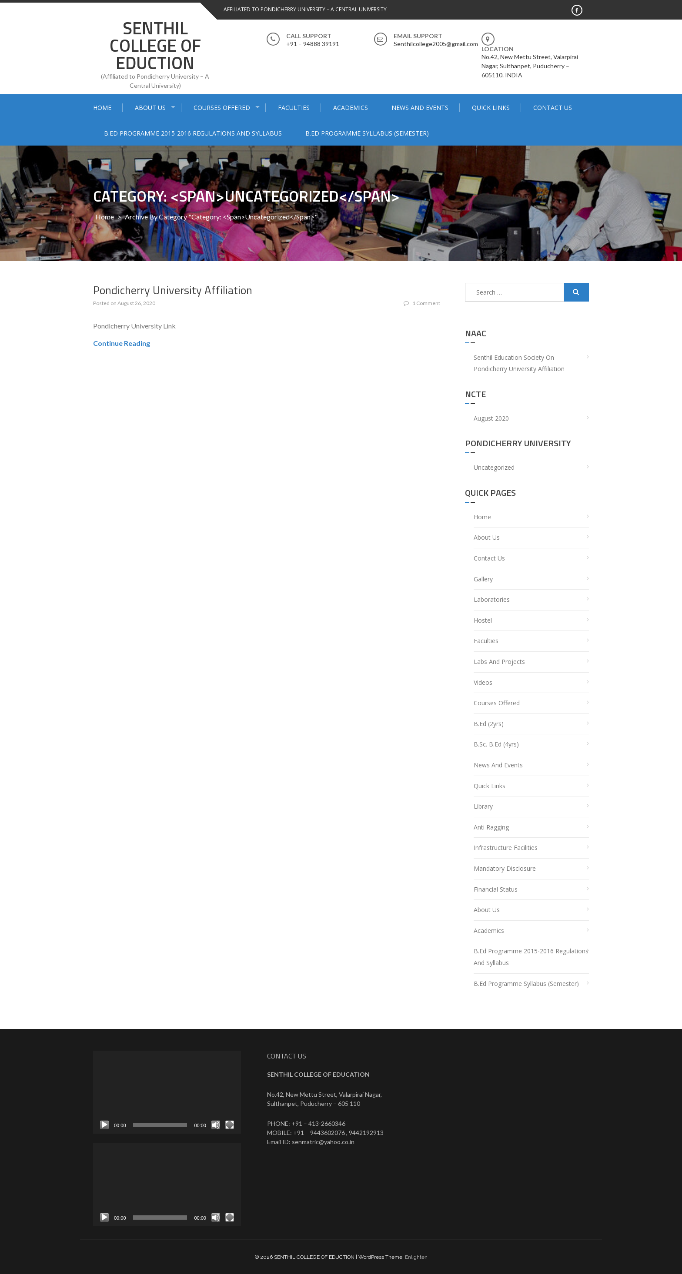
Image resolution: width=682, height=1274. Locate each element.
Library (483, 806)
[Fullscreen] (229, 1125)
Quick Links (491, 107)
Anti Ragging (491, 827)
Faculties (294, 107)
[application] (167, 1092)
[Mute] (215, 1125)
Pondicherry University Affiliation (172, 290)
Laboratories (492, 599)
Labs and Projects (499, 661)
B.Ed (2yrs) (489, 724)
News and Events (419, 107)
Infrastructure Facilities (506, 847)
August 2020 (491, 418)
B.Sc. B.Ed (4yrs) (496, 744)
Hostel (483, 620)
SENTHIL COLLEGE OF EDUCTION (155, 45)
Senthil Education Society (509, 357)
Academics (350, 107)
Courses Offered (222, 107)
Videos (483, 682)
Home (102, 107)
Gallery (483, 579)
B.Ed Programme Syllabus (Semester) (367, 133)
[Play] (104, 1125)
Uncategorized (494, 467)
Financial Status (496, 889)
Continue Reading (121, 343)
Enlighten (416, 1257)
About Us (150, 107)
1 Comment (422, 303)
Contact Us (552, 107)
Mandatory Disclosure (505, 868)
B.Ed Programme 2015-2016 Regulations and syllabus (193, 133)
